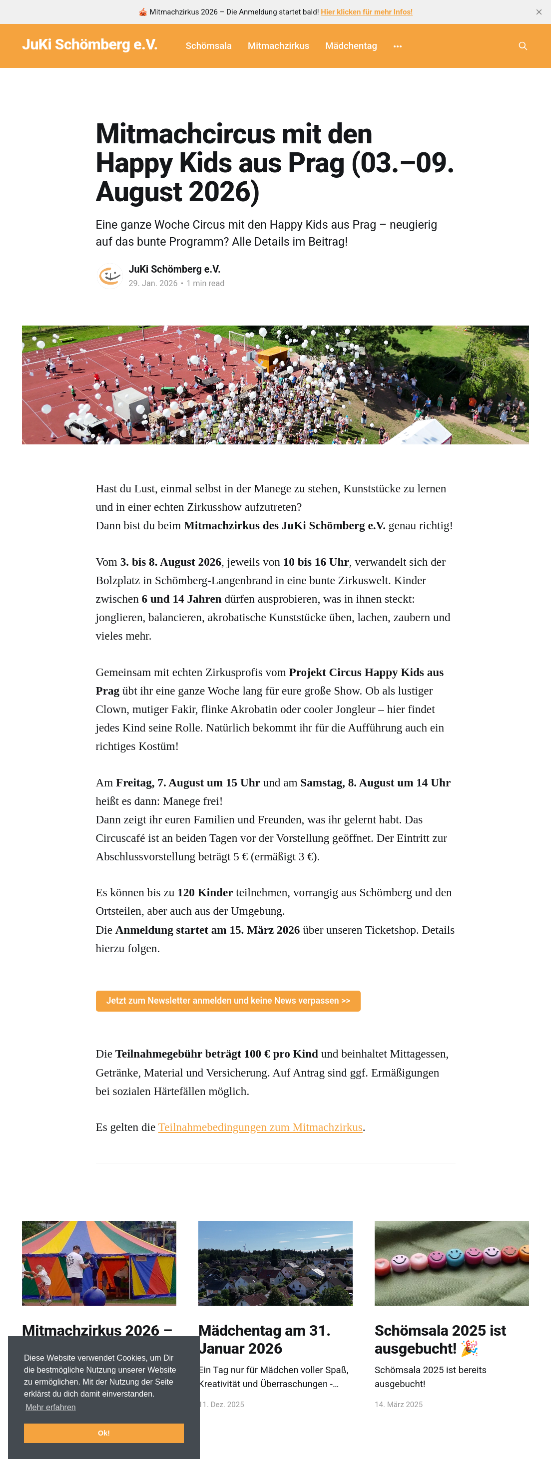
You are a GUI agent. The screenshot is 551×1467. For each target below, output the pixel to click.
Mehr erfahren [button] (50, 1407)
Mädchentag (351, 45)
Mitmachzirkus (278, 45)
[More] (397, 45)
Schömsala (209, 45)
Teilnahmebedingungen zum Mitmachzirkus (260, 1126)
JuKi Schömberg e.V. (90, 44)
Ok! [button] (104, 1433)
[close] (539, 12)
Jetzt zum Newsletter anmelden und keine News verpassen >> (228, 1001)
